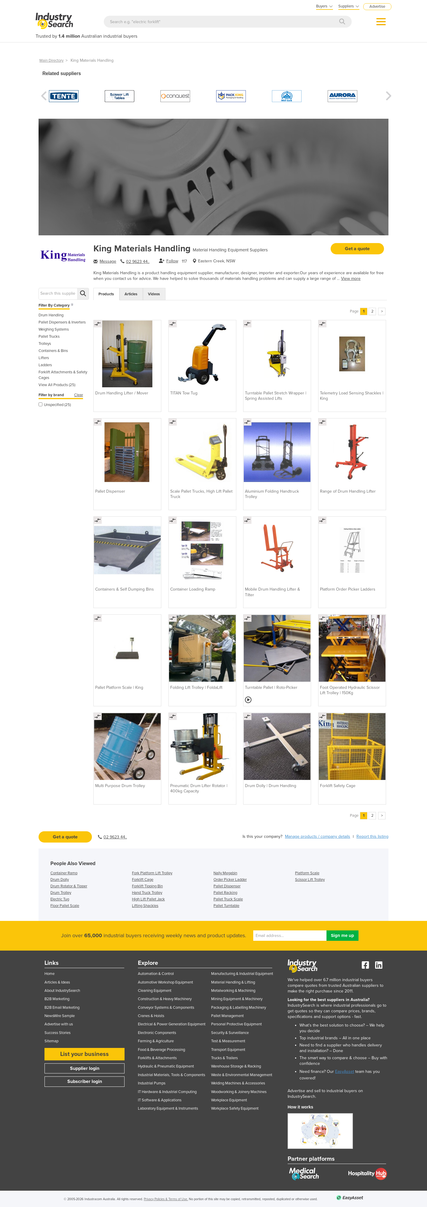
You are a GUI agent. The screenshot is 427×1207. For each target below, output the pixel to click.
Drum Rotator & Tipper (68, 886)
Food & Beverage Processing (161, 1049)
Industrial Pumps (151, 1083)
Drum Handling (51, 315)
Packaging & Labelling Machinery (238, 1007)
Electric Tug (59, 899)
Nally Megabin (225, 873)
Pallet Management (227, 1016)
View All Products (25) (57, 385)
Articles (131, 294)
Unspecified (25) (55, 404)
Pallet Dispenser (227, 886)
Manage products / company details (317, 836)
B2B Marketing (56, 999)
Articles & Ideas (57, 982)
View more (351, 278)
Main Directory (51, 60)
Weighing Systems (54, 329)
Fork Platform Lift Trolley (152, 873)
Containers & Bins (53, 350)
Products (106, 294)
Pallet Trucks (49, 336)
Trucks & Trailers (224, 1058)
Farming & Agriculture (156, 1041)
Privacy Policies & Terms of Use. (166, 1199)
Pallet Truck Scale (228, 899)
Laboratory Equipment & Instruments (168, 1108)
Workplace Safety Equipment (235, 1108)
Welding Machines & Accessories (238, 1083)
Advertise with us (58, 1024)
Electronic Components (157, 1032)
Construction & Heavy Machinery (165, 999)
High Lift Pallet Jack (148, 899)
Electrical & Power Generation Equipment (171, 1024)
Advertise (377, 6)
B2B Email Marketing (61, 1007)
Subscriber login (84, 1081)
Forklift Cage (142, 879)
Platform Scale (307, 873)
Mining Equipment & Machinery (236, 999)
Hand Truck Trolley (147, 892)
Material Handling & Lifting (233, 982)
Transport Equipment (228, 1049)
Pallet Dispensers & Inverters (62, 322)
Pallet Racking (225, 892)
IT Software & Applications (159, 1100)
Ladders (45, 365)
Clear (78, 395)
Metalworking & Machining (233, 990)
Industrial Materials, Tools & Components (171, 1075)
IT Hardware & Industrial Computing (167, 1091)
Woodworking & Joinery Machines (239, 1091)
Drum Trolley (60, 892)
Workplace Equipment (229, 1100)
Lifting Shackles (145, 905)
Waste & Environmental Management (241, 1075)
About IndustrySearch (62, 990)
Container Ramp (63, 873)
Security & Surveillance (230, 1032)
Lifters (44, 358)
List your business (84, 1054)
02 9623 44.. (137, 261)
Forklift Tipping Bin (147, 886)
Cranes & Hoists (151, 1016)
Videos (154, 294)
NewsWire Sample (59, 1016)
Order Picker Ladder (230, 879)
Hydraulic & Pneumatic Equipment (166, 1066)
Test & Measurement (228, 1041)
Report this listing (372, 836)
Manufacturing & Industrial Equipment (242, 973)
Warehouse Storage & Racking (236, 1066)
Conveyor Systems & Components (166, 1007)
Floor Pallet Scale (64, 905)
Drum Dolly (59, 879)
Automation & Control (156, 973)
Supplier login (84, 1068)
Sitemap (51, 1041)
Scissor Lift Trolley (310, 879)
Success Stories (57, 1032)
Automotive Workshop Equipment (165, 982)
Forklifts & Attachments (157, 1058)
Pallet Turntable (226, 905)
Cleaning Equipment (154, 990)
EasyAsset (344, 1071)
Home (49, 973)
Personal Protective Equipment (236, 1024)
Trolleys (45, 343)
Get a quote (357, 249)
